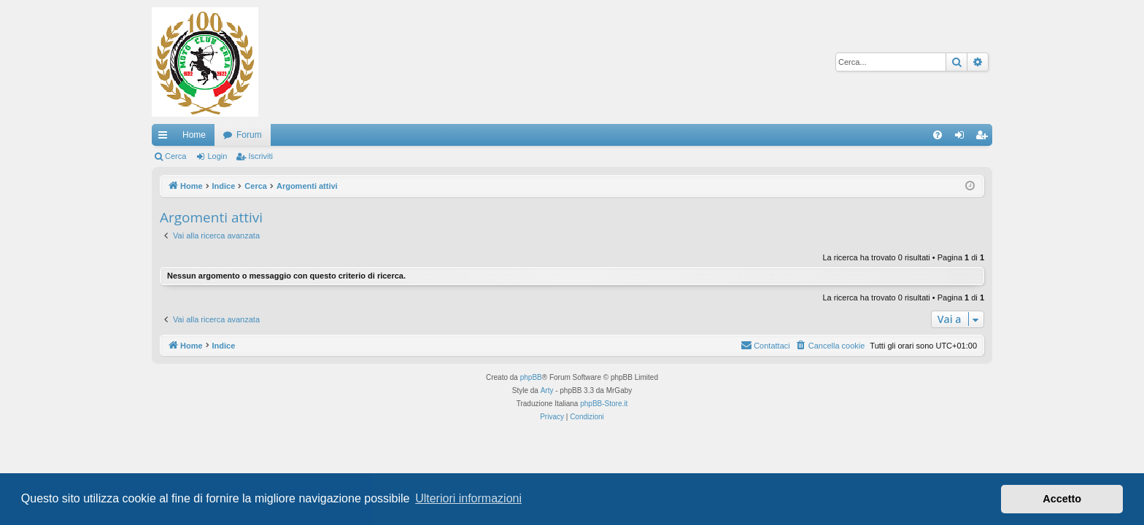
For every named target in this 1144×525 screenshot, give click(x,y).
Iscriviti (260, 156)
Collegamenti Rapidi (166, 138)
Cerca (175, 156)
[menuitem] (937, 135)
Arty (547, 390)
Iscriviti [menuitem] (984, 138)
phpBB (531, 377)
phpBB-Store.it (603, 404)
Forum (249, 135)
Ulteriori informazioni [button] (468, 498)
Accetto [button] (1062, 499)
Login (217, 156)
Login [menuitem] (962, 138)
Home (194, 135)
